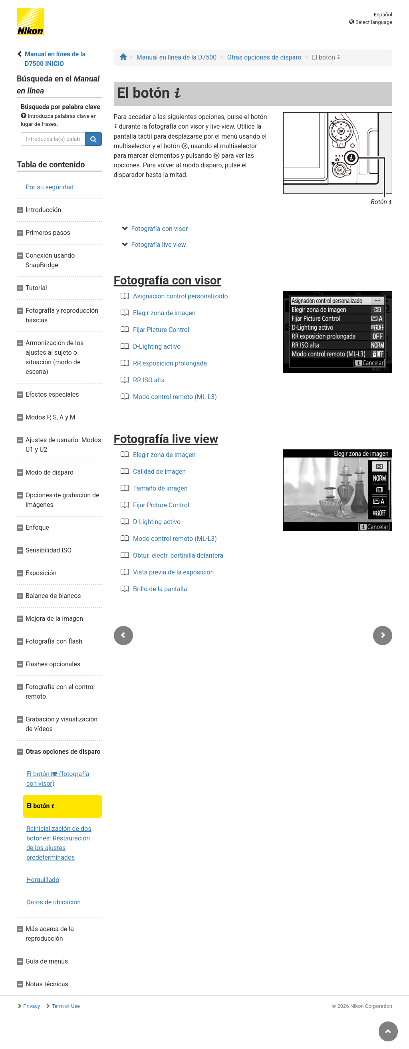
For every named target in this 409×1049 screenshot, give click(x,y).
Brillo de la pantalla (160, 589)
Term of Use (66, 1006)
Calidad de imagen (159, 471)
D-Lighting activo (157, 346)
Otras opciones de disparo (264, 57)
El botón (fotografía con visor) (57, 778)
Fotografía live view (158, 244)
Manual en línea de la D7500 (177, 57)
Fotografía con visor (159, 228)
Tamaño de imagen (160, 488)
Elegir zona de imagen (164, 313)
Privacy (31, 1006)
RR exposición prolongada (170, 363)
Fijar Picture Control (161, 330)
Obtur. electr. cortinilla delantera (178, 555)
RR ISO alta (149, 380)
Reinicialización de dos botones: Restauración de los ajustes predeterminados (58, 843)
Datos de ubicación (53, 902)
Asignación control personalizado (180, 296)
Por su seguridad (49, 187)
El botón (40, 806)
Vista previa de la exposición (173, 572)
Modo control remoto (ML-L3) (175, 397)
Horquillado (42, 880)
